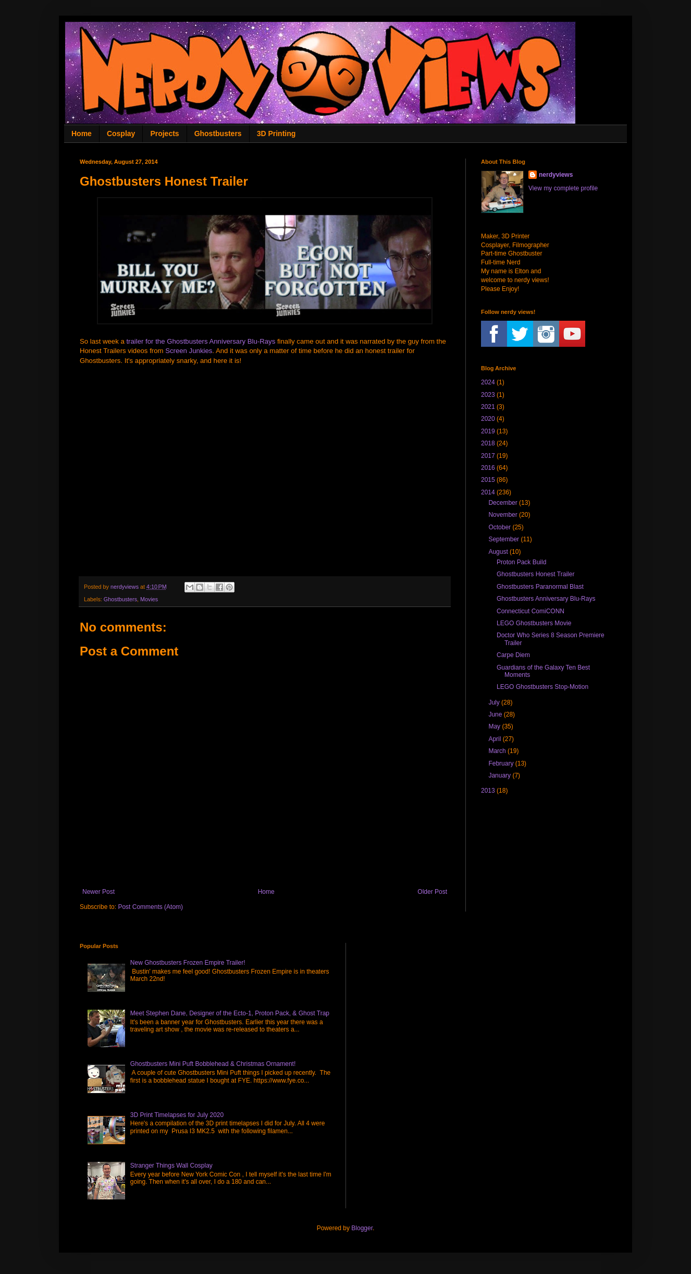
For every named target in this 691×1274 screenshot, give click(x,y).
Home (81, 133)
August (498, 551)
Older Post (432, 891)
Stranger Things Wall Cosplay (171, 1165)
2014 (488, 492)
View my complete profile (563, 188)
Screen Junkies (188, 351)
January (499, 775)
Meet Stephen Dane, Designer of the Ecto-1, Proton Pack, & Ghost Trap (229, 1013)
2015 (488, 479)
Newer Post (98, 891)
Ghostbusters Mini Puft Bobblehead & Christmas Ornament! (212, 1063)
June (495, 714)
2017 (488, 455)
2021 (488, 406)
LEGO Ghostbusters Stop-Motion (542, 686)
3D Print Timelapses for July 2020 (177, 1115)
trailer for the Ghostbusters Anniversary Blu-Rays (200, 341)
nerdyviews (556, 174)
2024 (488, 382)
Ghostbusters (218, 133)
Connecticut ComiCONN (530, 611)
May (494, 726)
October (499, 527)
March (496, 751)
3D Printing (276, 133)
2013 (488, 790)
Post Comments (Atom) (150, 907)
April (494, 739)
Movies (149, 599)
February (500, 763)
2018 (488, 443)
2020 (488, 418)
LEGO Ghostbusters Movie (534, 623)
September (503, 539)
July (493, 702)
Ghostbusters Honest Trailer (535, 574)
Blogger (362, 1228)
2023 (488, 394)
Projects (164, 133)
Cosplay (121, 133)
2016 (488, 467)
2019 (488, 431)
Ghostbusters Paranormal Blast (540, 586)
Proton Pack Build (521, 562)
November (502, 514)
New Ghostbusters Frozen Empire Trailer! (187, 962)
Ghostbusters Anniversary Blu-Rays (546, 598)
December (502, 502)
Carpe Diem (513, 655)
